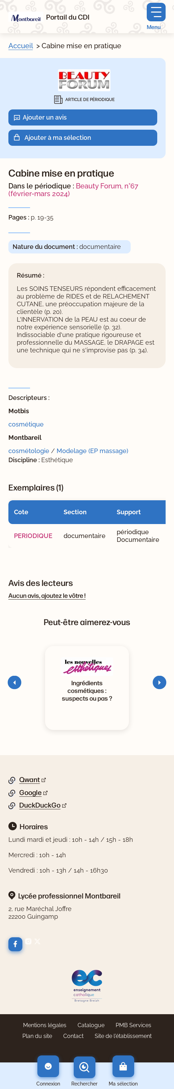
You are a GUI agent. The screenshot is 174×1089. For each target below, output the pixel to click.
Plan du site (37, 1036)
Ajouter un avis (45, 117)
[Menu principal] (156, 16)
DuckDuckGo (39, 805)
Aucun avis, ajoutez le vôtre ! (47, 595)
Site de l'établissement (123, 1036)
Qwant (29, 779)
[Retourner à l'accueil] (25, 17)
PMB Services (133, 1025)
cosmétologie (28, 450)
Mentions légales (44, 1025)
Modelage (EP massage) (92, 450)
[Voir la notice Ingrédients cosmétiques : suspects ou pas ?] (87, 690)
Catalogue (91, 1025)
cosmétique (26, 424)
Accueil (20, 46)
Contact (73, 1036)
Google (30, 792)
